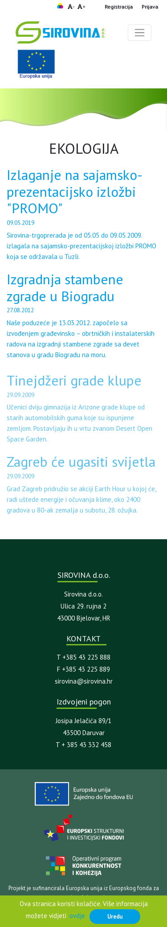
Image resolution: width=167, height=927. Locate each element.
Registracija (119, 6)
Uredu (114, 916)
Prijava (150, 6)
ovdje (77, 915)
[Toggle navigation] (139, 32)
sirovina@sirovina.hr (84, 681)
